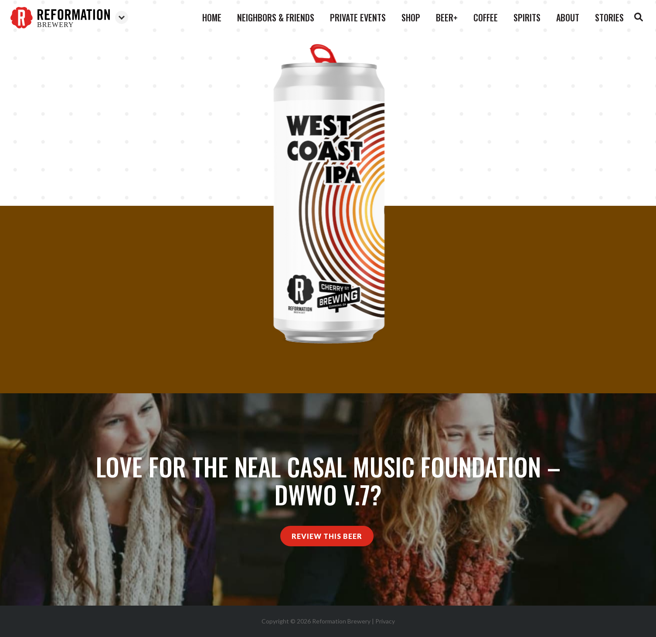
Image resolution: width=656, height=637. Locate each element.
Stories (609, 17)
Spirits (526, 17)
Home (211, 17)
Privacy (385, 621)
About (567, 17)
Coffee (485, 17)
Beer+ (447, 17)
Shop (410, 17)
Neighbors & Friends (275, 17)
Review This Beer (327, 536)
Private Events (358, 17)
